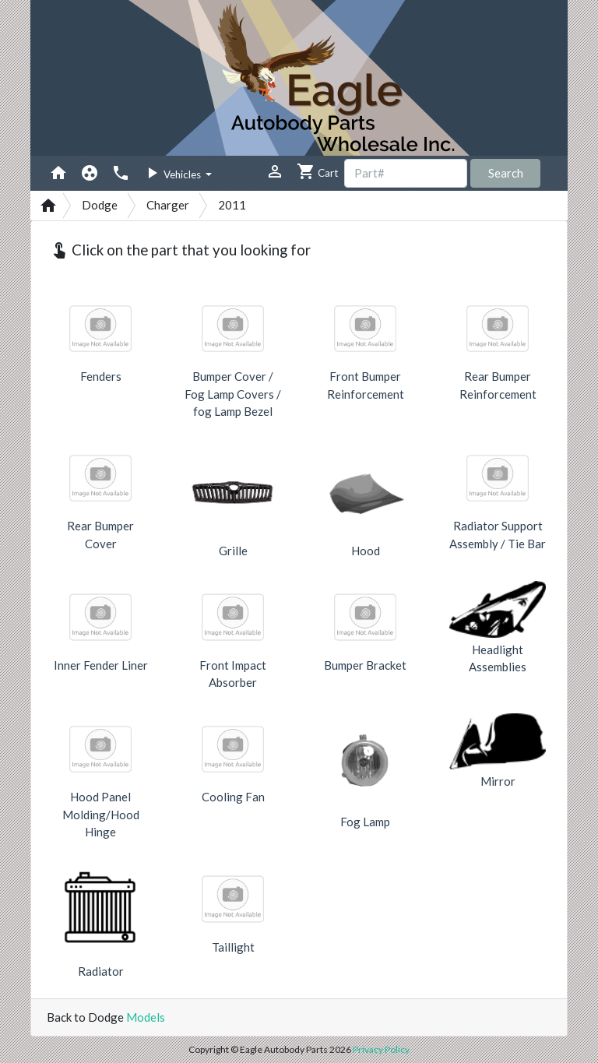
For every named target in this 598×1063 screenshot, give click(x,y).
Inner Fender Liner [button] (101, 665)
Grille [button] (233, 551)
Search (505, 173)
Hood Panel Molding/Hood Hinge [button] (100, 814)
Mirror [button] (497, 781)
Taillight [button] (233, 947)
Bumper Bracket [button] (365, 665)
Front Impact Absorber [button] (232, 674)
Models (145, 1017)
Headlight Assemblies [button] (497, 658)
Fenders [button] (100, 376)
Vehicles (172, 173)
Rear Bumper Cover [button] (100, 535)
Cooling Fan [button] (233, 797)
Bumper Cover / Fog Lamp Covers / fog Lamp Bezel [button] (233, 393)
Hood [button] (365, 551)
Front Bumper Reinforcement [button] (365, 385)
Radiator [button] (101, 971)
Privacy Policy (381, 1049)
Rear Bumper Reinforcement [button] (497, 385)
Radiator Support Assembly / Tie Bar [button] (497, 535)
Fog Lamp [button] (365, 822)
